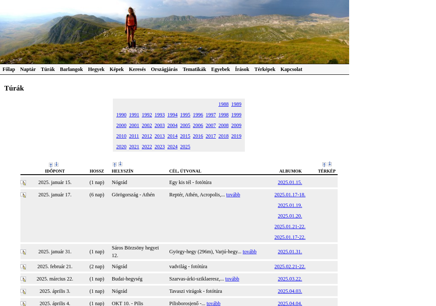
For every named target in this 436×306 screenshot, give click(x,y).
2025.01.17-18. (290, 195)
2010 (121, 136)
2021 (134, 147)
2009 (236, 125)
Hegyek (96, 69)
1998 (223, 115)
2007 (211, 125)
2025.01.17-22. (290, 237)
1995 (185, 115)
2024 (172, 147)
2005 (185, 125)
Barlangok (71, 69)
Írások (242, 69)
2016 (198, 136)
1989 (236, 104)
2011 (134, 136)
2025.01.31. (290, 252)
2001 (134, 125)
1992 (147, 115)
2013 (160, 136)
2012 (147, 136)
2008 (223, 125)
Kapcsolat (291, 69)
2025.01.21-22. (290, 227)
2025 (185, 147)
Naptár (28, 69)
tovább (233, 195)
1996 (198, 115)
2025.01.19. (290, 205)
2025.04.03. (290, 291)
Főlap (9, 69)
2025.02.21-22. (290, 266)
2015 (185, 136)
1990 (121, 115)
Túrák (48, 69)
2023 (160, 147)
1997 (211, 115)
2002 (147, 125)
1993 (160, 115)
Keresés (137, 69)
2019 (236, 136)
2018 (223, 136)
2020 (121, 147)
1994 (172, 115)
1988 (223, 104)
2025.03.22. (290, 279)
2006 (198, 125)
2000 (121, 125)
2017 (211, 136)
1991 (134, 115)
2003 (160, 125)
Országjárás (164, 69)
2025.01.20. (290, 216)
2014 (172, 136)
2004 (172, 125)
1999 (236, 115)
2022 (147, 147)
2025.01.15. (290, 182)
